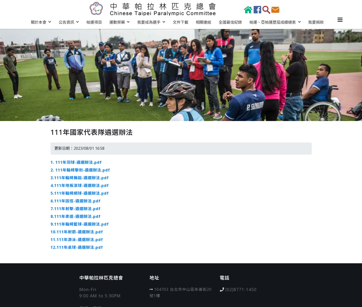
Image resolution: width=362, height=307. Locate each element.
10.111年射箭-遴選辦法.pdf (77, 232)
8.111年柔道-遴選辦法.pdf (76, 216)
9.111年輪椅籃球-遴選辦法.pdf (80, 224)
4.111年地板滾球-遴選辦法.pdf (80, 185)
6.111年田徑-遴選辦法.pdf (76, 201)
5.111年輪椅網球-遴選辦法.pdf (80, 193)
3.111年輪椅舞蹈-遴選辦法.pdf (80, 177)
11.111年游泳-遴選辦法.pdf (77, 239)
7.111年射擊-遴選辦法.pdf (76, 208)
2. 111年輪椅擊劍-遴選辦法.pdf (80, 170)
